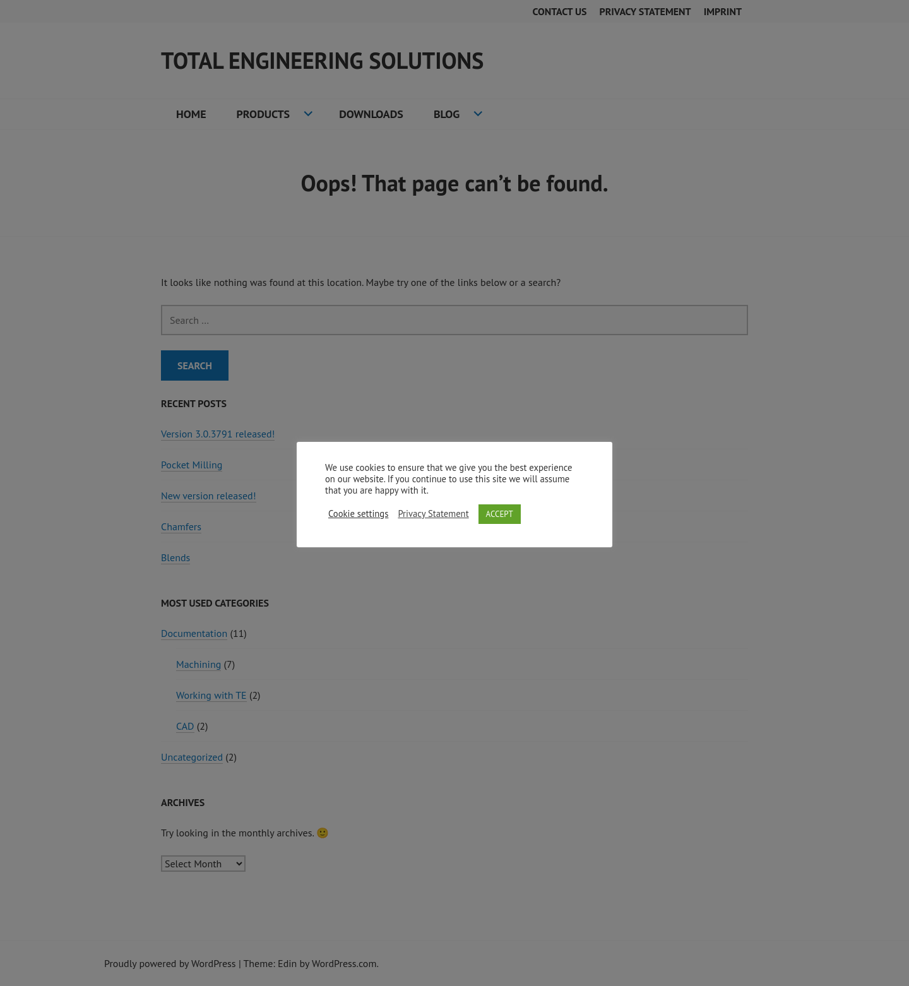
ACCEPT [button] (499, 514)
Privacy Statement (433, 514)
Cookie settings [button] (358, 514)
